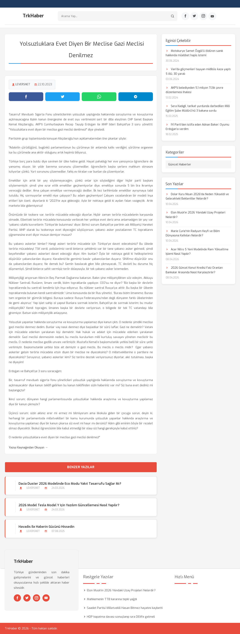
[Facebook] (185, 16)
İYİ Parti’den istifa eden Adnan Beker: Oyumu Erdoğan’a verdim (197, 127)
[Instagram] (203, 16)
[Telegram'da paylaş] (135, 96)
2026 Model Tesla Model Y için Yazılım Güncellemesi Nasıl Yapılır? (69, 505)
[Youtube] (212, 16)
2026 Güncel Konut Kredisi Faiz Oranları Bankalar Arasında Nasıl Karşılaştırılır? (194, 270)
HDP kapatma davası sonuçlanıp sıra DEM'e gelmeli (121, 617)
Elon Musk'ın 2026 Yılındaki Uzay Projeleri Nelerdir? (195, 215)
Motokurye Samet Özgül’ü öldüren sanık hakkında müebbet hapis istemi (194, 53)
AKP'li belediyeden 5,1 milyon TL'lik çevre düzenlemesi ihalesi (194, 90)
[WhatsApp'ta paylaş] (99, 96)
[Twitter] (194, 16)
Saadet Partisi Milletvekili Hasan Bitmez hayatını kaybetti (125, 608)
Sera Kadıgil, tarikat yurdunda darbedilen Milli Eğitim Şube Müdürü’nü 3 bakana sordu (198, 108)
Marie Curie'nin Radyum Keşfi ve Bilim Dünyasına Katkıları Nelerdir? (193, 233)
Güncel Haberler (179, 164)
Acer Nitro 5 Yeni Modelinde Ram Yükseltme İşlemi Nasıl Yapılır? (197, 252)
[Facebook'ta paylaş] (26, 96)
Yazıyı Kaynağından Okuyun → (28, 447)
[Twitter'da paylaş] (62, 96)
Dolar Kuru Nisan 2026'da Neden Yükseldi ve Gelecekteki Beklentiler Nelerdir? (197, 196)
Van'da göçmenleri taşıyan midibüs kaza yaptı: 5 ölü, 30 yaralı (198, 71)
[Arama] (172, 16)
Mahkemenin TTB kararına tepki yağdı (112, 599)
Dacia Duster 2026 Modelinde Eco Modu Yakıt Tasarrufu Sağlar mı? (70, 484)
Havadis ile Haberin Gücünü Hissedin (46, 527)
